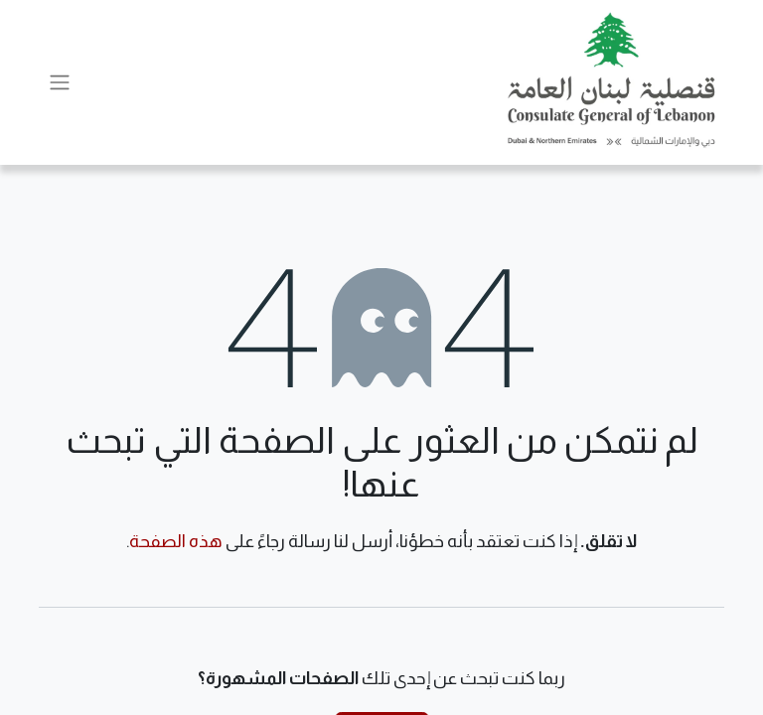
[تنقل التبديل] (59, 83)
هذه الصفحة (176, 541)
